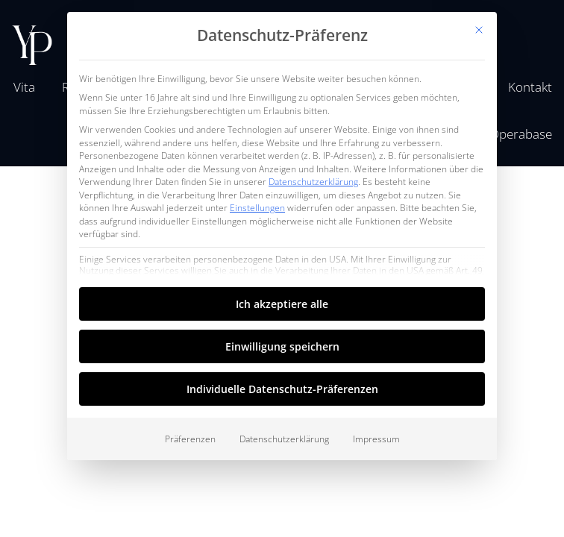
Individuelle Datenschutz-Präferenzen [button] (282, 389)
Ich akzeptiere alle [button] (282, 304)
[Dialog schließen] (479, 30)
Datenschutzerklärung (313, 181)
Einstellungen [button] (257, 207)
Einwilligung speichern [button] (282, 346)
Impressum (376, 439)
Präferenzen (190, 439)
